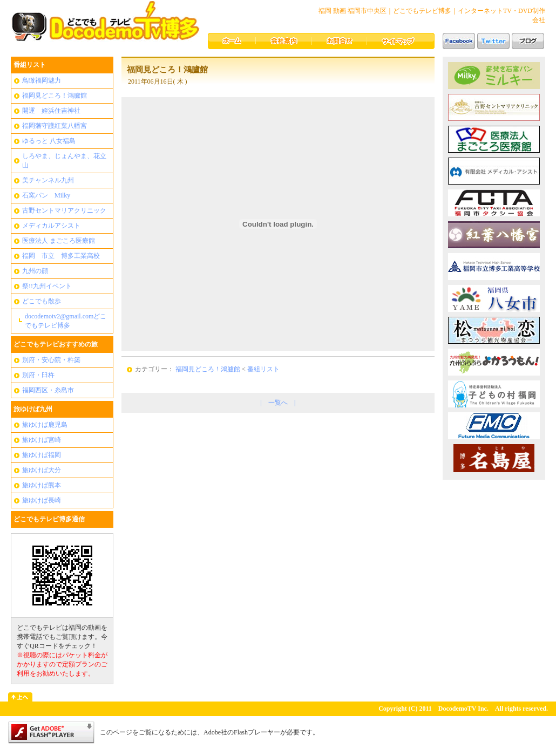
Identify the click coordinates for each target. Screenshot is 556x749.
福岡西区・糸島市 (48, 390)
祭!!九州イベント (47, 286)
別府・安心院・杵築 (51, 360)
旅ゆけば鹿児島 (44, 424)
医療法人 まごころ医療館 (58, 240)
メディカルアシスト (51, 225)
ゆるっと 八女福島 (49, 141)
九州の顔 (35, 271)
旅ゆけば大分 (41, 470)
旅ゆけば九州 (32, 409)
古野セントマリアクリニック (64, 210)
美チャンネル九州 (48, 180)
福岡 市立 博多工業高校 (61, 256)
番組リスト (29, 65)
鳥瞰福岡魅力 (41, 80)
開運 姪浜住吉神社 (51, 110)
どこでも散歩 (41, 301)
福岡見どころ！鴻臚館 (54, 95)
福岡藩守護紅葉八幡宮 (54, 126)
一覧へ (278, 402)
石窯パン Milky (46, 195)
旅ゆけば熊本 (41, 485)
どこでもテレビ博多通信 (49, 519)
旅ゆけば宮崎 (41, 440)
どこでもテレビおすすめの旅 (55, 344)
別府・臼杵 (38, 375)
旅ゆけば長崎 (41, 500)
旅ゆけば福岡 (41, 455)
